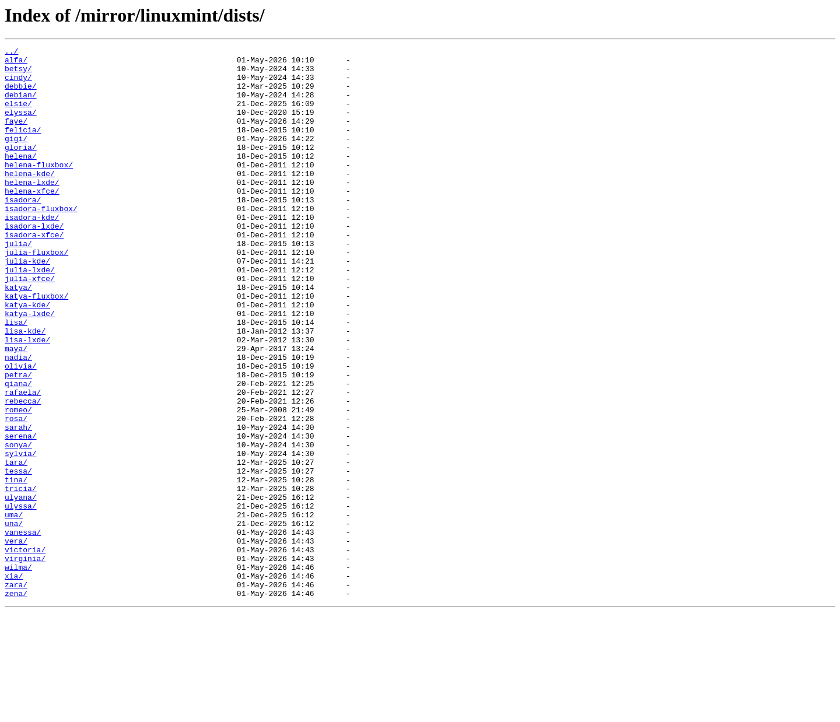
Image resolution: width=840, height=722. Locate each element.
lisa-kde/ (25, 388)
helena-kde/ (30, 199)
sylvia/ (21, 535)
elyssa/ (21, 126)
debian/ (21, 105)
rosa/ (16, 493)
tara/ (16, 546)
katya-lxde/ (30, 367)
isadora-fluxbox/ (41, 241)
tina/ (16, 567)
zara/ (16, 693)
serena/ (21, 514)
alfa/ (16, 63)
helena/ (21, 178)
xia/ (14, 682)
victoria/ (25, 651)
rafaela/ (23, 462)
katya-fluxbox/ (36, 346)
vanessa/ (23, 630)
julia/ (18, 283)
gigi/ (16, 157)
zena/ (16, 703)
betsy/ (18, 73)
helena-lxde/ (32, 210)
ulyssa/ (21, 598)
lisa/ (16, 378)
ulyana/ (21, 588)
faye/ (16, 136)
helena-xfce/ (32, 220)
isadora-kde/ (32, 252)
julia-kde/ (27, 304)
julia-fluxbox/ (36, 294)
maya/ (16, 409)
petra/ (18, 441)
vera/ (16, 640)
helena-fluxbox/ (39, 189)
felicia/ (23, 147)
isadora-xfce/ (34, 273)
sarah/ (18, 504)
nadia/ (18, 420)
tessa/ (18, 556)
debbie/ (21, 94)
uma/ (14, 609)
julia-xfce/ (30, 325)
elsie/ (18, 115)
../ (11, 52)
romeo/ (18, 483)
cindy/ (18, 84)
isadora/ (23, 231)
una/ (14, 619)
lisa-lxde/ (27, 399)
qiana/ (18, 451)
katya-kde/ (27, 357)
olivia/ (21, 430)
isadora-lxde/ (34, 262)
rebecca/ (23, 472)
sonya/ (18, 525)
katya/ (18, 336)
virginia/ (25, 661)
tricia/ (21, 577)
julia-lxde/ (30, 315)
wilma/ (18, 672)
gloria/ (21, 168)
